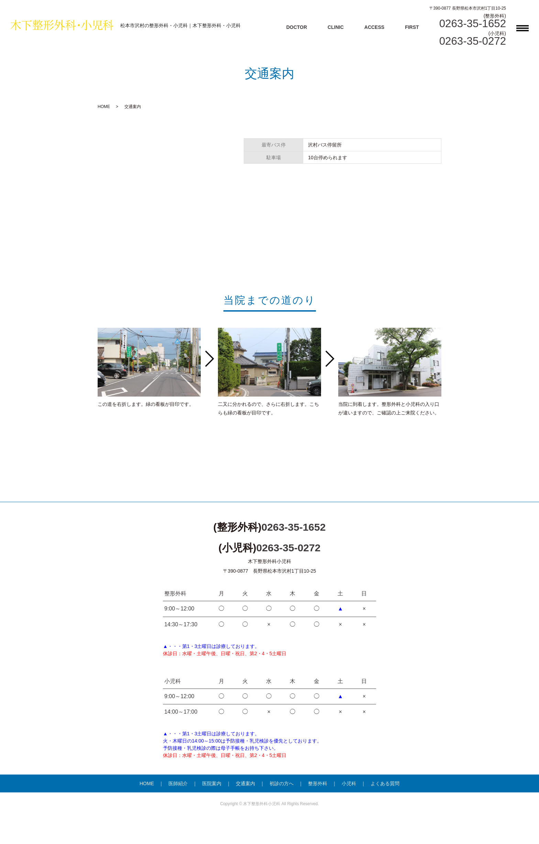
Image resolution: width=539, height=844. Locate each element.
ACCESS (374, 27)
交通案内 (245, 783)
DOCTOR (296, 27)
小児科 (349, 783)
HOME (104, 106)
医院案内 (211, 783)
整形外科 (317, 783)
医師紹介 (178, 783)
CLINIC (336, 27)
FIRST (412, 27)
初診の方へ (282, 783)
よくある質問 (385, 783)
